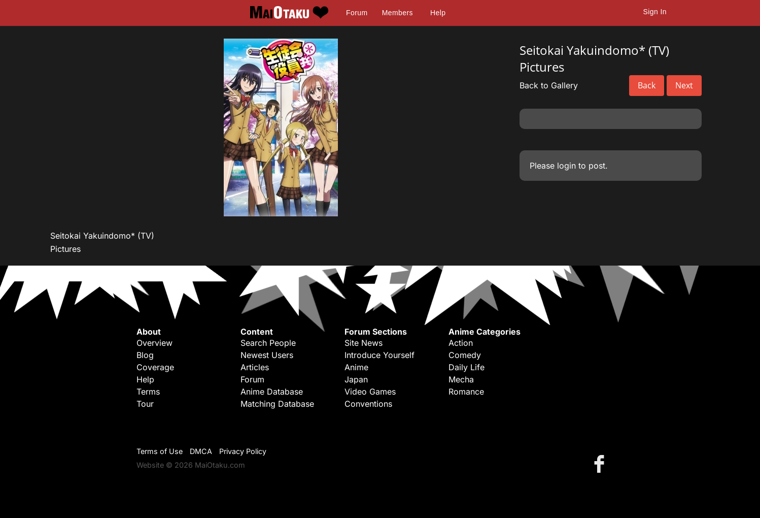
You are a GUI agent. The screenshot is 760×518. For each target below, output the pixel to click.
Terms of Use (159, 451)
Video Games (370, 391)
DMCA (201, 451)
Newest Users (266, 355)
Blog (145, 355)
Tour (145, 404)
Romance (466, 391)
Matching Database (277, 404)
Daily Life (466, 367)
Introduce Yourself (379, 355)
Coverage (155, 367)
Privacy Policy (242, 451)
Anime (356, 367)
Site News (363, 343)
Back (646, 85)
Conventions (368, 404)
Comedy (464, 355)
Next (684, 85)
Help (437, 13)
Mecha (461, 379)
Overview (154, 343)
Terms (148, 391)
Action (460, 343)
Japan (356, 379)
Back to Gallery (549, 85)
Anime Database (271, 391)
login (566, 165)
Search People (268, 343)
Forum (356, 13)
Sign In (655, 12)
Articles (254, 367)
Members (397, 13)
